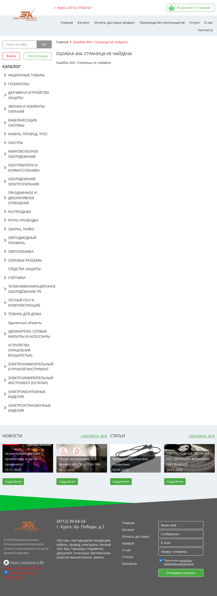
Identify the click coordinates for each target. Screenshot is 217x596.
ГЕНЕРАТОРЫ (18, 84)
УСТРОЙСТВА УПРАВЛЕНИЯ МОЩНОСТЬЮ (20, 350)
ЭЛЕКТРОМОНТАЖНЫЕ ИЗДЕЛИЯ (26, 394)
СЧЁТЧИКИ (16, 277)
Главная (67, 22)
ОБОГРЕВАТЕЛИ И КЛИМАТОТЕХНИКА (24, 168)
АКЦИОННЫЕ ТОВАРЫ (26, 75)
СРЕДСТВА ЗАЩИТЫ (24, 269)
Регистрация (38, 56)
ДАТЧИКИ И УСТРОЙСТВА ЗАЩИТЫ (28, 95)
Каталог (83, 22)
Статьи (127, 557)
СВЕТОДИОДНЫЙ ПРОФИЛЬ (22, 240)
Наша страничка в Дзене (23, 567)
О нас (208, 22)
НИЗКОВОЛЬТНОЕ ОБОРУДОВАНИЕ (23, 154)
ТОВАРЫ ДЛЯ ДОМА (24, 314)
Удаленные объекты (25, 322)
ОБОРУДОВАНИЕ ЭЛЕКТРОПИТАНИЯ (23, 181)
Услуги (194, 22)
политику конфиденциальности (179, 561)
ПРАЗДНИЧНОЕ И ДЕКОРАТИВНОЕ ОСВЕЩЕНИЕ (22, 197)
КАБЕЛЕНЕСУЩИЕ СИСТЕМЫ (22, 123)
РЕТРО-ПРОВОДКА (23, 220)
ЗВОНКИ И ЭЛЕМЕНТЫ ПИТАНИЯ (26, 109)
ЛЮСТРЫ (15, 142)
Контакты (205, 30)
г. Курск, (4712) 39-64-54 (72, 7)
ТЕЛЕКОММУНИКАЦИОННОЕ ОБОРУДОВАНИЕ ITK (30, 289)
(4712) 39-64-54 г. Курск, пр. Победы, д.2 (80, 523)
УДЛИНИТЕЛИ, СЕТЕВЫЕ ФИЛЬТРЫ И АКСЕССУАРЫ (29, 334)
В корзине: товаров (193, 7)
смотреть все (94, 436)
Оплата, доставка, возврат (114, 22)
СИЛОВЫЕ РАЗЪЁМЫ (25, 260)
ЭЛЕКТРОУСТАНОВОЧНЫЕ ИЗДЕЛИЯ (29, 408)
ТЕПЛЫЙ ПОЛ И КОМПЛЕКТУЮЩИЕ (24, 302)
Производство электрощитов (162, 22)
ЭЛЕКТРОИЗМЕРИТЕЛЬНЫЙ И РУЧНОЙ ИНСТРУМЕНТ (30, 366)
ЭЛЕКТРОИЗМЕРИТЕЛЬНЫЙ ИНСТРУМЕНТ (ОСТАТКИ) (30, 380)
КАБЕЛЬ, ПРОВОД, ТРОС (28, 134)
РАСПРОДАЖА (19, 211)
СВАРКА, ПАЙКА (21, 229)
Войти (11, 56)
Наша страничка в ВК (27, 562)
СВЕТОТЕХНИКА (21, 251)
